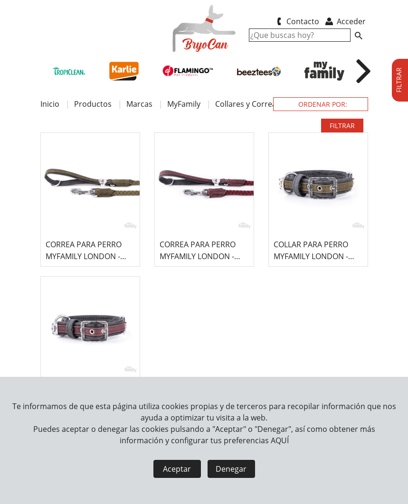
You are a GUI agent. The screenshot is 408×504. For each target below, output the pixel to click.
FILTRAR (342, 125)
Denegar (231, 469)
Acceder (344, 21)
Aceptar (177, 469)
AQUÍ (280, 440)
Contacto (296, 21)
